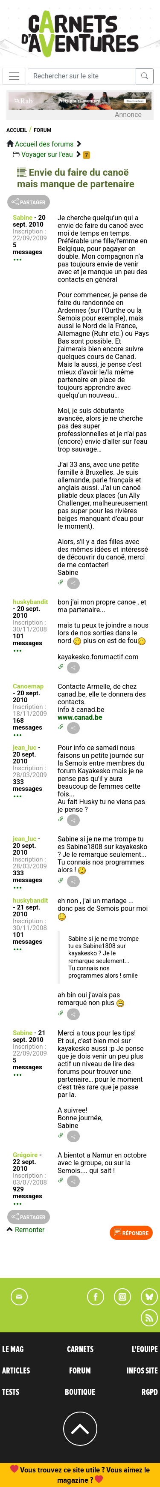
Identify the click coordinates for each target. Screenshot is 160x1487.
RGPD (150, 1392)
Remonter (29, 1230)
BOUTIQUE (80, 1392)
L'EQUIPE (145, 1349)
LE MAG (12, 1349)
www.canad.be (80, 717)
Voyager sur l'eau (47, 154)
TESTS (10, 1392)
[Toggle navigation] (14, 76)
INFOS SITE (142, 1371)
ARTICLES (16, 1371)
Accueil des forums (44, 144)
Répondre (131, 1232)
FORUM (80, 1371)
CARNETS (80, 1349)
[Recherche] (82, 76)
